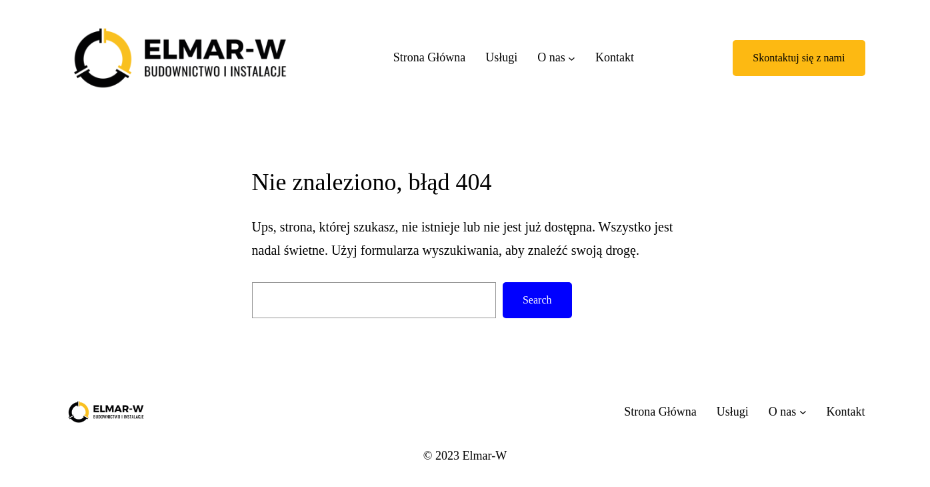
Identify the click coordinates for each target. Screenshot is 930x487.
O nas (551, 57)
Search (537, 300)
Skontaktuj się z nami (799, 57)
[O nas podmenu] (571, 57)
